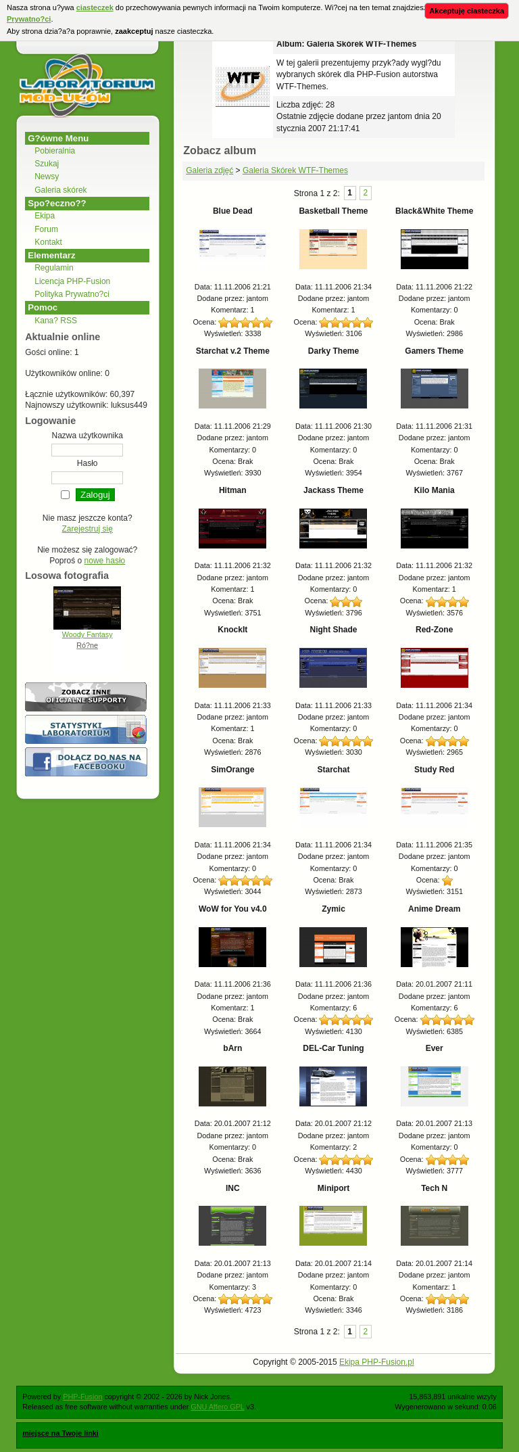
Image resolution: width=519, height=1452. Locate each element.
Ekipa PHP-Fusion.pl (376, 1362)
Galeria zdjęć (209, 170)
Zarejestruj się (87, 529)
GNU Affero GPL (217, 1407)
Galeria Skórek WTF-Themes (295, 170)
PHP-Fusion (82, 1396)
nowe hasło (105, 560)
